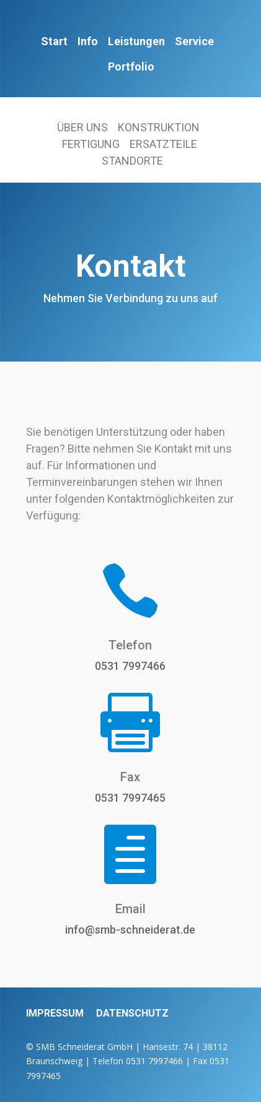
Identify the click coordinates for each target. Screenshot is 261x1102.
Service (194, 41)
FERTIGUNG (91, 143)
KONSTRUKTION (159, 127)
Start (54, 41)
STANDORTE (132, 160)
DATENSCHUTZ (132, 1013)
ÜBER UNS (82, 127)
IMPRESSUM (55, 1013)
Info (87, 41)
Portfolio (131, 66)
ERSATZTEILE (163, 143)
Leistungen (136, 41)
